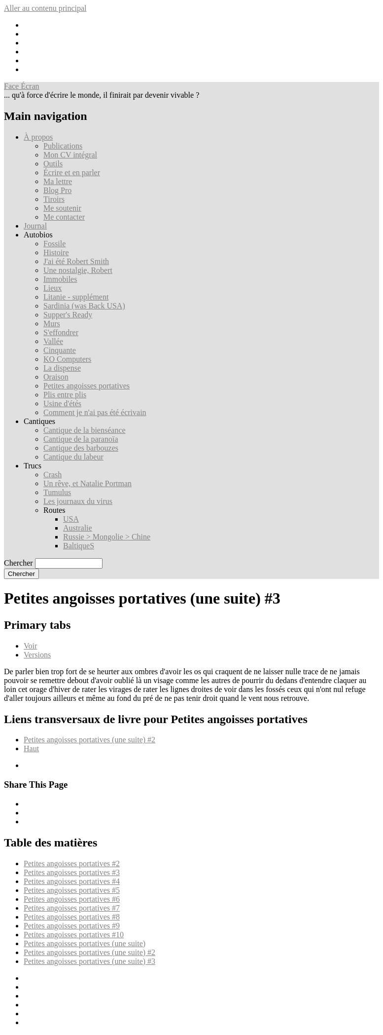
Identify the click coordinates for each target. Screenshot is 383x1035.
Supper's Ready (67, 314)
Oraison (56, 377)
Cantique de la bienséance (84, 430)
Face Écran (21, 86)
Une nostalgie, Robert (77, 270)
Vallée (53, 341)
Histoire (56, 252)
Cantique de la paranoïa (80, 439)
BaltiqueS (78, 545)
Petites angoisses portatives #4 (72, 881)
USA (71, 519)
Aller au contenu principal (45, 8)
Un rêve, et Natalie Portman (87, 483)
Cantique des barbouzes (80, 448)
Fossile (54, 243)
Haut (31, 748)
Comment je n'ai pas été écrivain (94, 412)
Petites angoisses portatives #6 (72, 899)
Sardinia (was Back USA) (84, 306)
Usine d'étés (62, 403)
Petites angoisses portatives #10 (74, 934)
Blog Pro (57, 190)
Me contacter (64, 217)
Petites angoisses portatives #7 (72, 908)
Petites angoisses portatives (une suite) (84, 943)
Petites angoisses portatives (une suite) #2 (89, 739)
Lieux (52, 288)
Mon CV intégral (70, 155)
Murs (51, 323)
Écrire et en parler (71, 172)
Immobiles (60, 279)
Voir (30, 646)
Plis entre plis (64, 394)
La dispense (62, 368)
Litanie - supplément (75, 297)
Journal (35, 226)
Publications (62, 146)
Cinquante (59, 350)
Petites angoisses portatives (86, 386)
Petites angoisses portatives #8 (72, 917)
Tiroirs (54, 199)
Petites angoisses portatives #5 (72, 890)
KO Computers (67, 359)
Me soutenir (62, 208)
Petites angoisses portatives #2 (72, 863)
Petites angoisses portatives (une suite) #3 (89, 961)
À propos (38, 137)
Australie (77, 528)
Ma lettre (57, 181)
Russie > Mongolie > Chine (106, 537)
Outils (53, 163)
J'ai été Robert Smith (76, 261)
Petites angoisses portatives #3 (72, 872)
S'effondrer (60, 332)
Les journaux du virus (77, 501)
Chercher (18, 563)
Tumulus (57, 492)
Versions (37, 655)
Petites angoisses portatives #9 (72, 925)
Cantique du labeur (73, 457)
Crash (52, 474)
